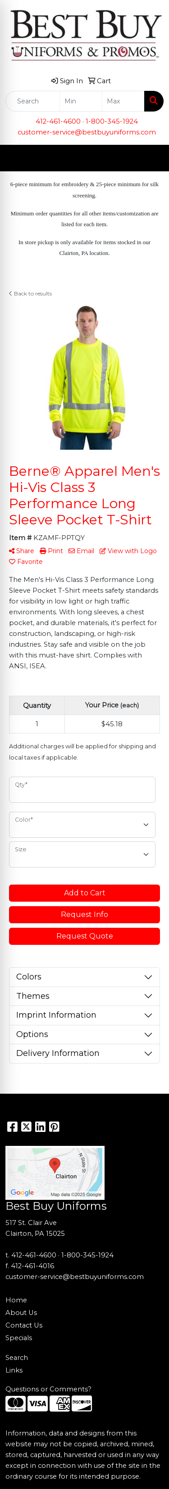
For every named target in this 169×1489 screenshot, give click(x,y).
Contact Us (23, 1325)
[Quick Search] (32, 101)
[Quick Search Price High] (123, 101)
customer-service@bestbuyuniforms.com (87, 132)
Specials (18, 1338)
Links (14, 1370)
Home (16, 1300)
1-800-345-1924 (112, 121)
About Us (21, 1313)
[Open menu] (151, 158)
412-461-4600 (58, 121)
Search (16, 1358)
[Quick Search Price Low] (80, 101)
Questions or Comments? (48, 1389)
